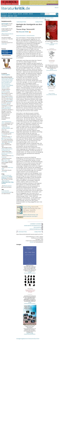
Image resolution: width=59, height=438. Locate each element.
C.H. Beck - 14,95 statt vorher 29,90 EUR (51, 44)
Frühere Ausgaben (10, 17)
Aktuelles (4, 14)
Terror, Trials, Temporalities (6, 160)
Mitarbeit (4, 16)
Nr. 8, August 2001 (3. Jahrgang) (23, 17)
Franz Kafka (4, 171)
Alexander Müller (24, 32)
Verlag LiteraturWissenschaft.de (29, 272)
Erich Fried (4, 94)
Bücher (20, 14)
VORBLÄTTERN (39, 22)
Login (15, 16)
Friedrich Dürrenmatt (6, 87)
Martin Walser (6, 81)
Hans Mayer (4, 26)
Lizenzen (32, 242)
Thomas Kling (27, 207)
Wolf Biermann (8, 82)
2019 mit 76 (4, 135)
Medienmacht (5, 31)
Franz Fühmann (9, 97)
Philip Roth (11, 78)
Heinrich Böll (4, 79)
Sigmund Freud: (7, 182)
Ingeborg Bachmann (6, 103)
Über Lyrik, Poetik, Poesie (47, 17)
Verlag (56, 7)
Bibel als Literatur (8, 185)
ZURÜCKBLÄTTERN (21, 22)
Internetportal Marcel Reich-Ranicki (6, 107)
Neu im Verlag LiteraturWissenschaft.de (29, 333)
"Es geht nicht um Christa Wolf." (7, 138)
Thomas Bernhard (6, 91)
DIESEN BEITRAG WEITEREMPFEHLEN (33, 225)
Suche (42, 14)
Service (31, 14)
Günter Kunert (5, 78)
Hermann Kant (5, 85)
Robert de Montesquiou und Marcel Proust (7, 149)
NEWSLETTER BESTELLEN (36, 229)
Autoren (25, 14)
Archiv (10, 14)
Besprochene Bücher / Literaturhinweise (25, 35)
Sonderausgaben (6, 74)
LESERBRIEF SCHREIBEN (36, 224)
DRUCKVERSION (38, 227)
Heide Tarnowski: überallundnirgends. (6, 127)
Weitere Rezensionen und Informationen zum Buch (30, 215)
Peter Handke (9, 100)
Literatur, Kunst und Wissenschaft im (7, 177)
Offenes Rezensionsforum (7, 33)
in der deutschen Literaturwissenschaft (6, 191)
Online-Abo (4, 44)
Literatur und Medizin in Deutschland (7, 153)
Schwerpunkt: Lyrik (36, 17)
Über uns (10, 16)
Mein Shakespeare (6, 84)
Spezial (15, 14)
